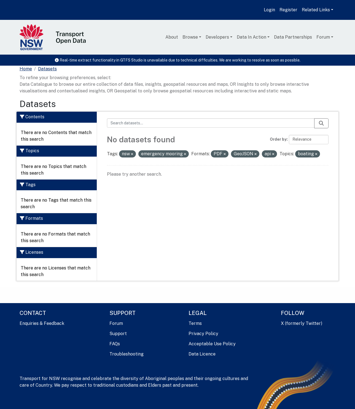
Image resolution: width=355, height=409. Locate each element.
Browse (190, 37)
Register (288, 9)
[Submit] (321, 123)
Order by (278, 139)
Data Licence (202, 354)
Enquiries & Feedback (42, 323)
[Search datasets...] (210, 123)
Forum (323, 37)
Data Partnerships (293, 37)
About (171, 37)
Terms (195, 323)
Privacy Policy (203, 333)
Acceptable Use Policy (212, 343)
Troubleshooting (126, 354)
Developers (217, 37)
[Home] (26, 69)
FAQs (114, 343)
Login (269, 9)
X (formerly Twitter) (301, 323)
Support (118, 333)
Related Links (316, 9)
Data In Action (251, 37)
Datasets (47, 68)
